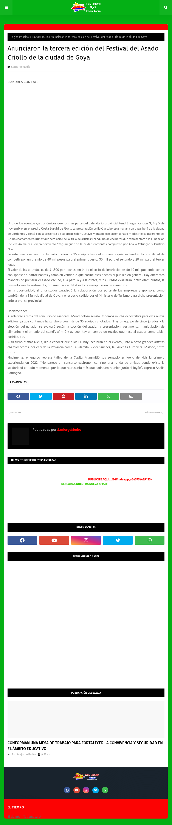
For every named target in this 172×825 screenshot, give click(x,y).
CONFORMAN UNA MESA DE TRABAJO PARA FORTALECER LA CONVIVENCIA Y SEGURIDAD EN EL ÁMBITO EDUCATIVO (85, 746)
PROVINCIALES (40, 36)
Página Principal (20, 36)
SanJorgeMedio (21, 66)
